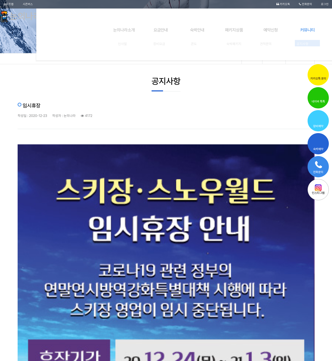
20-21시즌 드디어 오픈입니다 (278, 291)
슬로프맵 (8, 4)
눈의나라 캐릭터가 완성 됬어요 (58, 291)
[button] (296, 339)
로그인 (325, 4)
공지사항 (300, 59)
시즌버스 (28, 4)
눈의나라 (24, 17)
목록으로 (166, 309)
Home (254, 59)
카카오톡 (283, 4)
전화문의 (305, 4)
